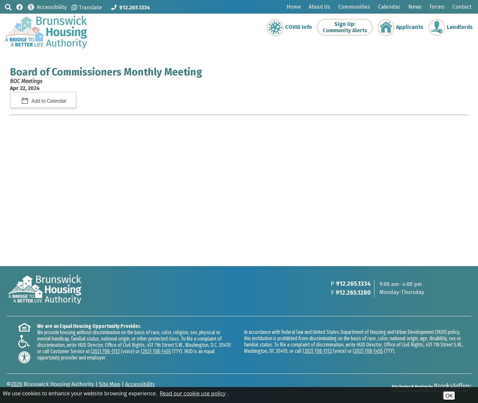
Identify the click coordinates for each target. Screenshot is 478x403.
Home (293, 7)
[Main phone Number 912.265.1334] (130, 7)
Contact (461, 7)
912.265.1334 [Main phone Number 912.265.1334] (353, 283)
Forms (437, 7)
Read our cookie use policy (192, 393)
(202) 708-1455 (156, 351)
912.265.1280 (353, 292)
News (415, 7)
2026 (16, 384)
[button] (8, 7)
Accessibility (140, 384)
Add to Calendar (49, 101)
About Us (319, 7)
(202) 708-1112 (105, 351)
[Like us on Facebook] (19, 7)
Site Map (109, 384)
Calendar (389, 7)
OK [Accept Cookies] (449, 395)
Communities (354, 7)
